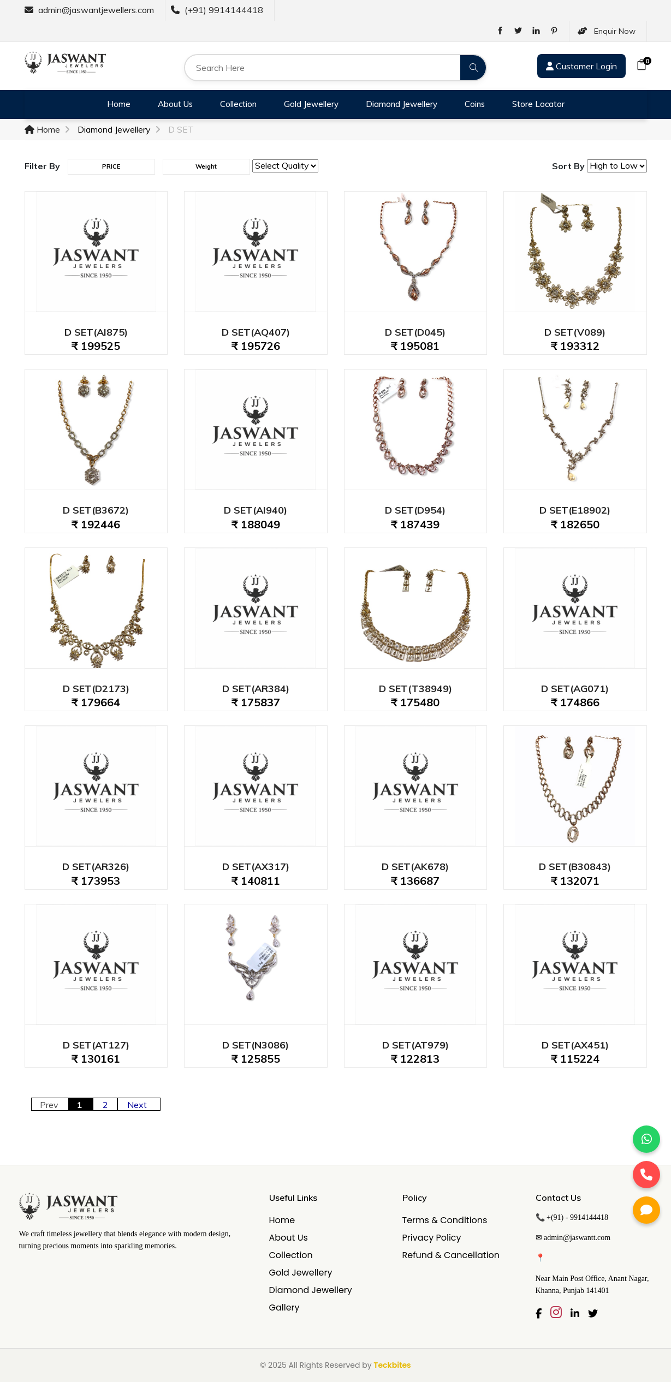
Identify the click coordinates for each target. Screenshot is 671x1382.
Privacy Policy (431, 1237)
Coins (475, 104)
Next (139, 1104)
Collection (238, 104)
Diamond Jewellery (401, 104)
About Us (175, 104)
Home (118, 104)
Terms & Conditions (445, 1220)
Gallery (284, 1307)
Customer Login (581, 66)
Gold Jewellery (311, 104)
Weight (206, 166)
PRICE (111, 166)
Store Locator (538, 104)
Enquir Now (607, 31)
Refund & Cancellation (451, 1255)
